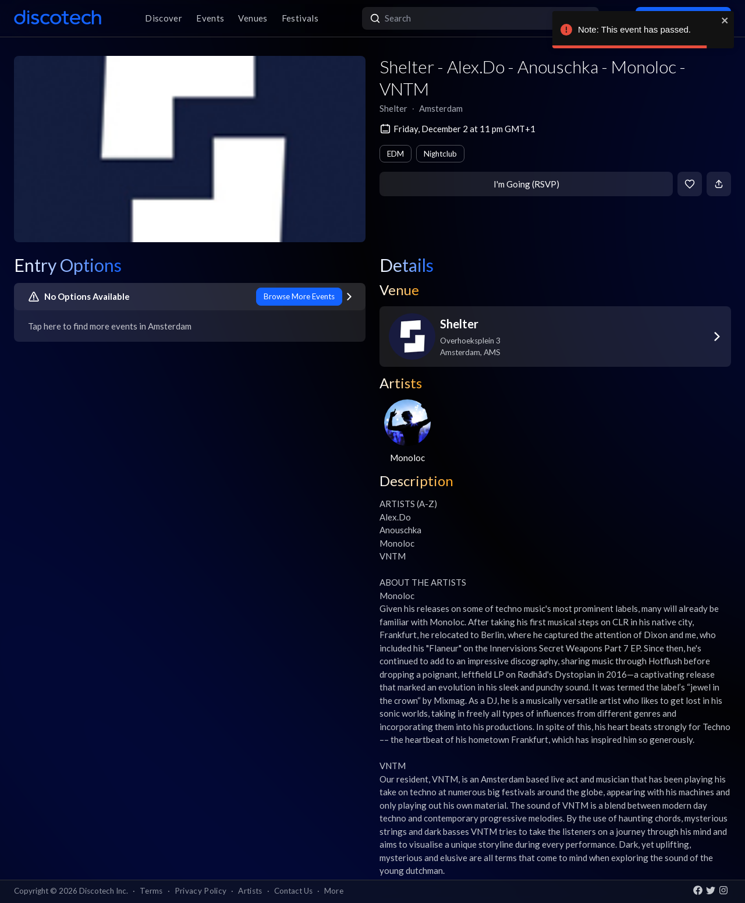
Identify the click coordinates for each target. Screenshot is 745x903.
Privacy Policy (201, 890)
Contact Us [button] (293, 890)
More (333, 890)
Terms (151, 890)
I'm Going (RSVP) (526, 184)
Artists (250, 890)
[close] (725, 20)
